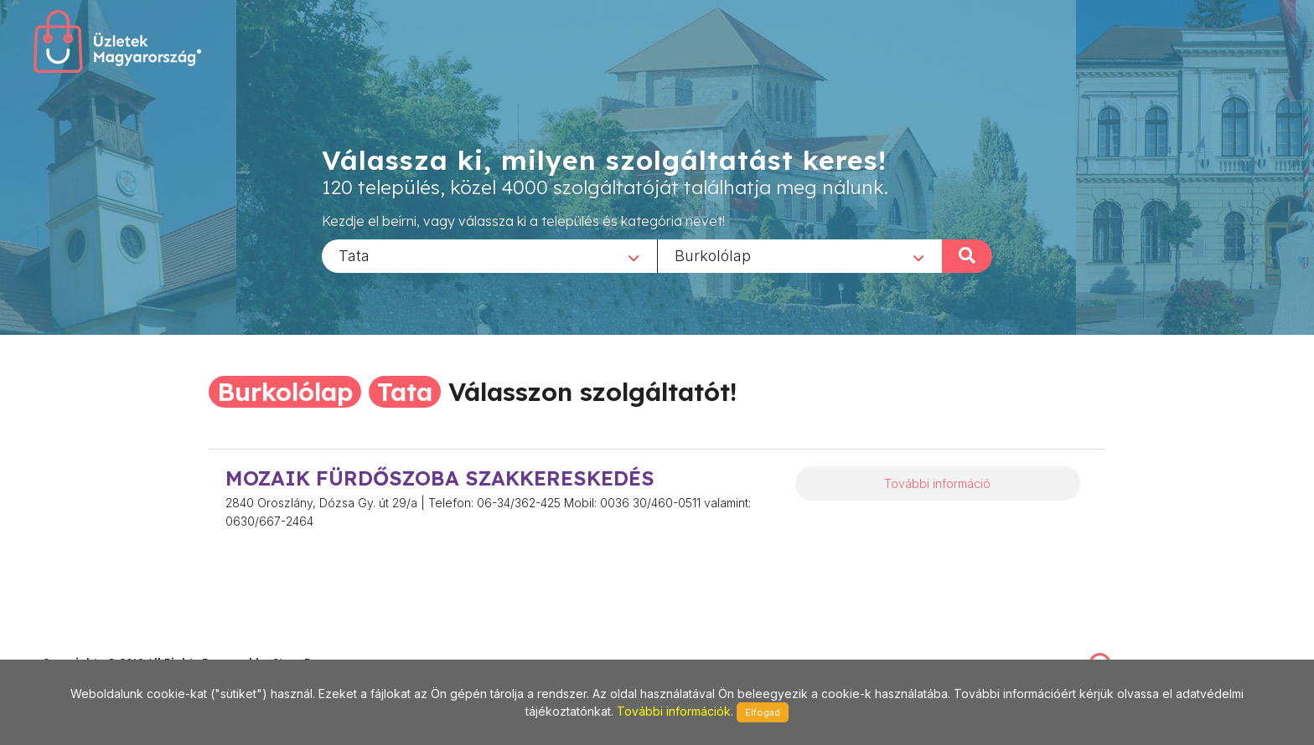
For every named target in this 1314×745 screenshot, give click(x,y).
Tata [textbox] (354, 255)
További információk (674, 711)
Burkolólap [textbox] (713, 255)
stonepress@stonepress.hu (109, 644)
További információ (937, 483)
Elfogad (762, 712)
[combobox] (489, 255)
